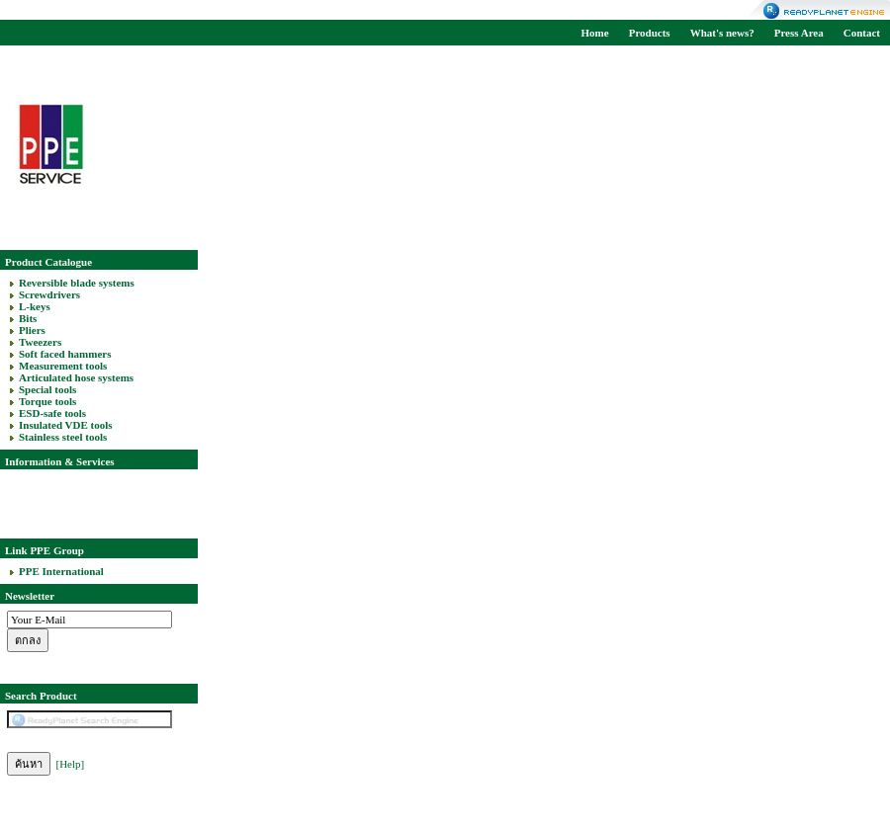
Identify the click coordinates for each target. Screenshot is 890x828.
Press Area (799, 33)
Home (595, 33)
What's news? (722, 33)
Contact (862, 33)
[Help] (70, 764)
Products (649, 33)
